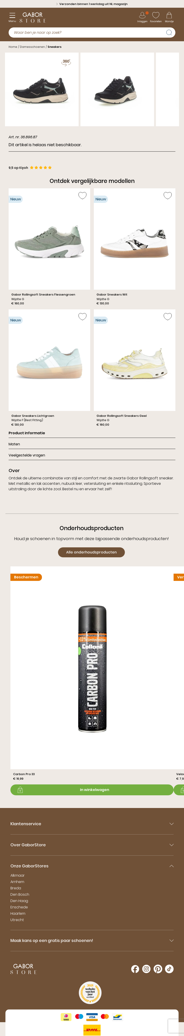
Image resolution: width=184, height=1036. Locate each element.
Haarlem (17, 913)
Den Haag (19, 900)
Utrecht (17, 919)
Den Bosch (19, 894)
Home (13, 47)
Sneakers (54, 47)
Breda (15, 888)
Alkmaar (17, 875)
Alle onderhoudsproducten (91, 552)
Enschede (19, 907)
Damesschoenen (32, 47)
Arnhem (17, 881)
